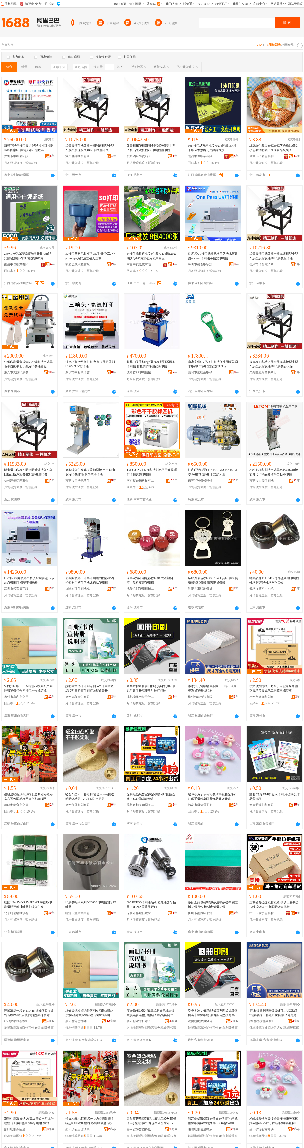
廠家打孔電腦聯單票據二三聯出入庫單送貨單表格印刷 (212, 688)
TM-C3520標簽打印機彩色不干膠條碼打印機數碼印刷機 (152, 472)
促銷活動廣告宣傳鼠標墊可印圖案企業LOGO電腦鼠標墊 (151, 797)
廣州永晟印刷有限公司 (79, 805)
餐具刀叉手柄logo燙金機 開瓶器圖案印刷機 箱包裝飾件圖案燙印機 (151, 364)
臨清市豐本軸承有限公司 (79, 913)
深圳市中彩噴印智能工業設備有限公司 (79, 372)
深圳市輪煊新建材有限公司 (141, 913)
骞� (51, 1021)
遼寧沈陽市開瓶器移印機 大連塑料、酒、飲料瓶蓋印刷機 (151, 580)
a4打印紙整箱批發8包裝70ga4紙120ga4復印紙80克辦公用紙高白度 (151, 256)
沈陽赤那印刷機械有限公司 (141, 372)
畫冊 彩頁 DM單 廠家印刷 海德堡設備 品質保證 (274, 797)
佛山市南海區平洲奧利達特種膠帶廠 (202, 913)
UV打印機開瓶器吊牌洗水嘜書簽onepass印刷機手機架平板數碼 (29, 580)
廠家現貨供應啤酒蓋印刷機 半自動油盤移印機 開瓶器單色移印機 (90, 472)
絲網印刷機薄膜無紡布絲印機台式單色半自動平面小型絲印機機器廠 (28, 364)
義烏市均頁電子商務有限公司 (263, 264)
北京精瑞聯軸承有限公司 (18, 913)
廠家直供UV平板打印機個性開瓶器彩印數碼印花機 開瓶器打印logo (213, 364)
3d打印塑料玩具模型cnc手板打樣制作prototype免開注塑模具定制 (90, 256)
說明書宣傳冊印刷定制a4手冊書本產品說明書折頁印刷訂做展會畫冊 (89, 688)
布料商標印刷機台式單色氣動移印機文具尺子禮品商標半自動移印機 (273, 472)
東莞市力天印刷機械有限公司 (263, 480)
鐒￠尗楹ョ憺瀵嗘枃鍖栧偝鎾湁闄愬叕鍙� (79, 1129)
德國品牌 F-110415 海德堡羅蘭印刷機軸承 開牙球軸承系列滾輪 (274, 580)
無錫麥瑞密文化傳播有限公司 (18, 805)
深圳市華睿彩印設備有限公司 (18, 156)
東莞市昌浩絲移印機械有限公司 (79, 480)
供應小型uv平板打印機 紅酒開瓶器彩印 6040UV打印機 (90, 364)
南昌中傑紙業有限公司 (202, 156)
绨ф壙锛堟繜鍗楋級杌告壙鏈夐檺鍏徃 (18, 1021)
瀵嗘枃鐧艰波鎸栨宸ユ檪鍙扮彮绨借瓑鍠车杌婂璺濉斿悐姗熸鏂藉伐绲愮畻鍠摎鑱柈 (29, 1121)
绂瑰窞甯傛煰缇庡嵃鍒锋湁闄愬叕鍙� (202, 1129)
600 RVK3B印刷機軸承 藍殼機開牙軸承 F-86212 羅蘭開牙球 (151, 905)
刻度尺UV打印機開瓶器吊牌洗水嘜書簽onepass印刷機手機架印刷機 (213, 256)
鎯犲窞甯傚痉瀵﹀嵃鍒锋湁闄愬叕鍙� (18, 1129)
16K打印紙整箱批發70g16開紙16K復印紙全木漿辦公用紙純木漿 (212, 148)
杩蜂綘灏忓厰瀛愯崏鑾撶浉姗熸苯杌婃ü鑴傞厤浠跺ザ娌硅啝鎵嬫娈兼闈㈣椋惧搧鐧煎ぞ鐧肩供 (274, 1121)
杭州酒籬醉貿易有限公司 (141, 156)
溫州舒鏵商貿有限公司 (79, 156)
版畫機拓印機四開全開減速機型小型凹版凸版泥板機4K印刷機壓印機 (89, 148)
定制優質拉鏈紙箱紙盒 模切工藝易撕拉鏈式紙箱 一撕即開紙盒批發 (274, 905)
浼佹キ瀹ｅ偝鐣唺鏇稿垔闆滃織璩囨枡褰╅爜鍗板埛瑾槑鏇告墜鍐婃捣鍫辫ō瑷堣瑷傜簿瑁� (213, 1013)
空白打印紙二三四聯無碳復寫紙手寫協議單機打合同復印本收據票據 (28, 688)
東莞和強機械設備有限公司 (202, 480)
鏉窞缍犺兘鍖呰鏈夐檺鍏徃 (263, 1021)
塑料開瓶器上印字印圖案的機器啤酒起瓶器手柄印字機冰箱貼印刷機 (89, 580)
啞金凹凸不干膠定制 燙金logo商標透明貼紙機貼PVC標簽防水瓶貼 (89, 797)
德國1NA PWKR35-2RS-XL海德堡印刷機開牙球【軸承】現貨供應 (28, 905)
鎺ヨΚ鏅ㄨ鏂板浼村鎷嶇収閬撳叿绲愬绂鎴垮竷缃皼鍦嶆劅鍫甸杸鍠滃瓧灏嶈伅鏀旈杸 (90, 1121)
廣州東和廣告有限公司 (79, 697)
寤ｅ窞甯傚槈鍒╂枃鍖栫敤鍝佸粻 (79, 1021)
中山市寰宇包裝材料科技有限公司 (263, 913)
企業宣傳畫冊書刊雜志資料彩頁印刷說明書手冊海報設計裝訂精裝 (151, 688)
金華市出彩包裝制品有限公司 (263, 156)
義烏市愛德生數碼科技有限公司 (202, 372)
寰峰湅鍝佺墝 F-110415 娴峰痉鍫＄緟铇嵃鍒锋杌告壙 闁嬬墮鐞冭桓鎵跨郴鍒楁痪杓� (29, 1013)
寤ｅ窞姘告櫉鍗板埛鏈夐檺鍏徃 (141, 1129)
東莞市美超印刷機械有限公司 (18, 372)
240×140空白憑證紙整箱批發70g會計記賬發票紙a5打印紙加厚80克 (28, 256)
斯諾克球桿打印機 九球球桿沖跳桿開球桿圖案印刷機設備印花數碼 (28, 148)
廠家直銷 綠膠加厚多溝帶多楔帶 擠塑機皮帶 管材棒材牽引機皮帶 (213, 905)
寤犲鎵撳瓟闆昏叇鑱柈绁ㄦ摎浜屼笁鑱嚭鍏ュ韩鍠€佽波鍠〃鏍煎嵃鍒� (274, 1013)
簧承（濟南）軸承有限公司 (263, 588)
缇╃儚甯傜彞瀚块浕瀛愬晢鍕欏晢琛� (263, 1129)
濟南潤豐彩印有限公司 (263, 805)
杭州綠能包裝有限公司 (202, 697)
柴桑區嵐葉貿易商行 (263, 372)
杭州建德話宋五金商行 (18, 480)
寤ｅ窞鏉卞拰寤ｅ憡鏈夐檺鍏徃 (141, 1021)
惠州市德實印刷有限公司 (263, 697)
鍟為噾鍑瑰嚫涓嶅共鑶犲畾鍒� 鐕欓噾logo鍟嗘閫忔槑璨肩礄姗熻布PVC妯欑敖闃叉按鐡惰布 (151, 1121)
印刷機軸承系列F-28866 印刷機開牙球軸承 (90, 905)
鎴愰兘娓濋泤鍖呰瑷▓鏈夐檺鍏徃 (202, 1021)
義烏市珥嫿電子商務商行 (202, 805)
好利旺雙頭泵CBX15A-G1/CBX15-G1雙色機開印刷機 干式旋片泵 (212, 472)
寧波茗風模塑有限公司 (79, 264)
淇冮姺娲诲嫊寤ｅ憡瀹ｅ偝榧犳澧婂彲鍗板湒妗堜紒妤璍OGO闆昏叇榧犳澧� (213, 1121)
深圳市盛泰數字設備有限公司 (202, 264)
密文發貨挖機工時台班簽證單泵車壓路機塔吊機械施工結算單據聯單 (273, 688)
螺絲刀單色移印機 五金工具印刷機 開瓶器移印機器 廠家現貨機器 (213, 580)
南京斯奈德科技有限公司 (141, 480)
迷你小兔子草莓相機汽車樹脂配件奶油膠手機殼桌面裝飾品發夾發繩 (212, 797)
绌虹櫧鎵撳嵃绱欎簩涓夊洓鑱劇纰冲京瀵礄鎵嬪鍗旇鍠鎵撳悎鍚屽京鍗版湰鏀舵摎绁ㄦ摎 (90, 1013)
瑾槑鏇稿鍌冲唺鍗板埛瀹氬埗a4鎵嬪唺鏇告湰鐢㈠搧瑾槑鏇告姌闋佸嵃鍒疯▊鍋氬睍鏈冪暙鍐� (151, 1013)
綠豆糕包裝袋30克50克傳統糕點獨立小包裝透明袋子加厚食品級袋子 (273, 148)
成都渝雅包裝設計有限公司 (141, 697)
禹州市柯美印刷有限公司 (141, 805)
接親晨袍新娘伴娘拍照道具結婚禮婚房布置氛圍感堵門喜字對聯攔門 (28, 797)
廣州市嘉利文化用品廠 (18, 697)
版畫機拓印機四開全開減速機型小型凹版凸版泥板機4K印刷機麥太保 (273, 364)
